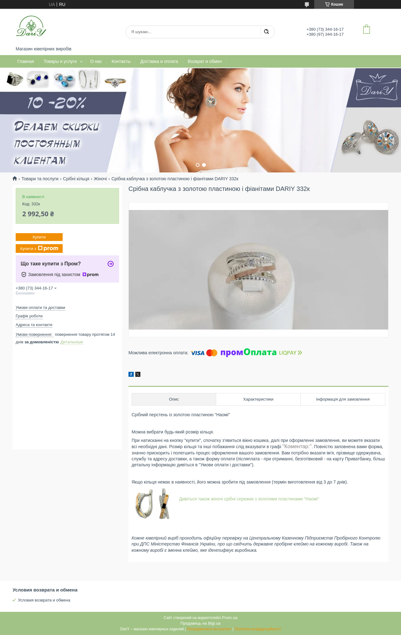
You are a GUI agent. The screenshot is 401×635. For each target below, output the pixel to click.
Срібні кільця (76, 178)
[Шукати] (266, 32)
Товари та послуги (39, 178)
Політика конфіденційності (258, 629)
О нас (96, 61)
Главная (25, 61)
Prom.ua (229, 617)
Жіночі (100, 178)
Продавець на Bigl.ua (200, 623)
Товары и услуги (60, 61)
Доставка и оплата (159, 61)
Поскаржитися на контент (209, 629)
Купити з (39, 248)
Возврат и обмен (205, 61)
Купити (39, 237)
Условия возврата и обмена (44, 600)
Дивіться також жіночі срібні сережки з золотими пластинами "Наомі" (249, 498)
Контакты (121, 61)
